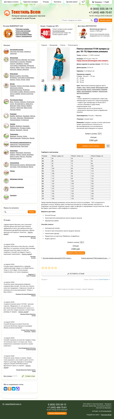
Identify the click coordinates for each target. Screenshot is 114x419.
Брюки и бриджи (21, 60)
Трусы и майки (15, 94)
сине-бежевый (86, 91)
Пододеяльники (23, 144)
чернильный (103, 91)
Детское (13, 109)
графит (79, 87)
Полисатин (30, 102)
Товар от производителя (24, 36)
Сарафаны (19, 63)
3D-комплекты (20, 104)
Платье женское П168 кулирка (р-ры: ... (95, 258)
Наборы (12, 154)
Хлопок (19, 136)
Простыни (24, 146)
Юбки (18, 67)
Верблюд (19, 116)
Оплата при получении (23, 31)
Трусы (22, 67)
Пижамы (29, 62)
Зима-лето (29, 104)
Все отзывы (8, 376)
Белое (18, 109)
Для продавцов (22, 167)
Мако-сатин (28, 108)
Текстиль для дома (16, 51)
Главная (44, 45)
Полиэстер (25, 138)
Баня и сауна (14, 156)
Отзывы (46, 2)
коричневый (96, 89)
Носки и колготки (27, 94)
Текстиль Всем (106, 415)
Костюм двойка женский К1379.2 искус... (57, 258)
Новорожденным (16, 90)
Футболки (30, 65)
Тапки (27, 67)
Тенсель (13, 108)
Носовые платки (16, 158)
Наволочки (14, 144)
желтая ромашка (83, 93)
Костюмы (31, 60)
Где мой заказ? (71, 2)
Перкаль (23, 102)
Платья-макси (73, 45)
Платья (12, 63)
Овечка (32, 116)
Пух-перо (13, 118)
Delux (19, 106)
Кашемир (26, 116)
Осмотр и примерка (22, 33)
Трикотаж (19, 108)
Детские (29, 156)
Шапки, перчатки (23, 69)
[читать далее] (26, 254)
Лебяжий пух (14, 128)
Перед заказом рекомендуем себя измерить (92, 60)
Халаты (12, 67)
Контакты (57, 2)
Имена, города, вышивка (24, 154)
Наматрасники (15, 146)
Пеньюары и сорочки (17, 62)
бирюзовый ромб (102, 87)
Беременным (29, 118)
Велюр (23, 106)
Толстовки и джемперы (18, 65)
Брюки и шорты (15, 76)
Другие (25, 130)
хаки (84, 87)
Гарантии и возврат (30, 2)
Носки (23, 79)
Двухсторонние (15, 138)
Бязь (11, 102)
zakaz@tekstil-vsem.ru (13, 404)
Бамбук (29, 106)
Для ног (22, 156)
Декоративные (15, 120)
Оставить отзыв (75, 274)
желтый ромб (81, 89)
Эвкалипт (20, 118)
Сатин (12, 104)
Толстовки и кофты (16, 92)
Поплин (16, 102)
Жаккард (13, 106)
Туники (26, 63)
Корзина (98, 2)
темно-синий (90, 87)
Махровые (19, 152)
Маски (31, 167)
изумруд (95, 91)
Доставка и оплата (11, 2)
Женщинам (53, 45)
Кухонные (27, 152)
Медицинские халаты (17, 165)
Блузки (12, 60)
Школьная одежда (16, 88)
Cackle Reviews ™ (104, 279)
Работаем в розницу (22, 29)
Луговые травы (25, 128)
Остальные (25, 120)
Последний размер (58, 31)
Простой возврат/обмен (24, 34)
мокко (89, 89)
